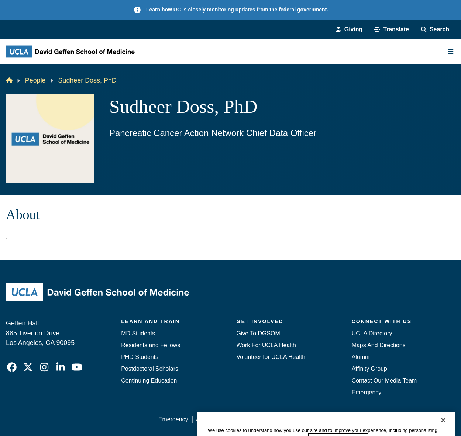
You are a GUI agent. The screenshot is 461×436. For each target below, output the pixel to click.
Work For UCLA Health (266, 345)
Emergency (366, 392)
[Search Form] (435, 29)
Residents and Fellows (150, 345)
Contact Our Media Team (384, 380)
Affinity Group (369, 369)
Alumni (361, 357)
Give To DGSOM (258, 333)
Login (386, 419)
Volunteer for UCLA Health (271, 357)
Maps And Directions (379, 345)
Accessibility (212, 419)
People (35, 80)
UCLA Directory (372, 333)
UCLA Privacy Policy (262, 419)
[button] (391, 29)
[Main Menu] (450, 51)
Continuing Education (149, 380)
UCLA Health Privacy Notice (334, 419)
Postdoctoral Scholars (149, 369)
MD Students (138, 333)
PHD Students (139, 357)
